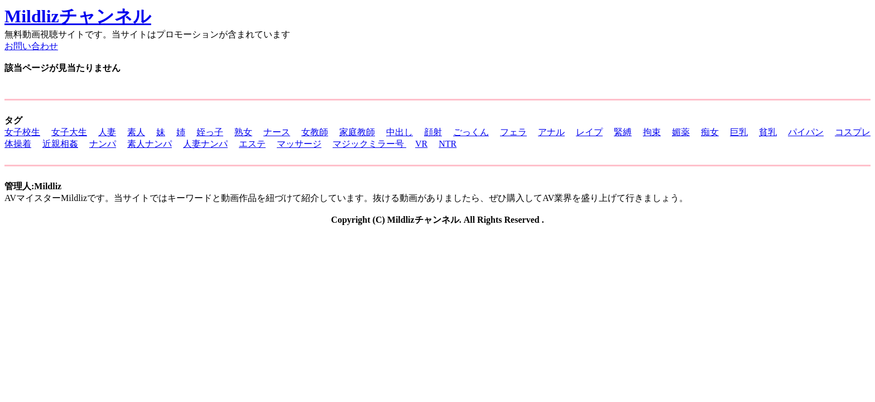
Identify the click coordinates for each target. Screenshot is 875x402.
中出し (399, 132)
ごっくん (471, 132)
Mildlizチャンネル (77, 16)
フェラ (513, 132)
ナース (276, 132)
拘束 (652, 132)
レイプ (589, 132)
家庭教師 (357, 132)
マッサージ (299, 144)
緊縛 (623, 132)
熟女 (243, 132)
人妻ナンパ (205, 144)
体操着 (17, 144)
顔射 (433, 132)
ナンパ (102, 144)
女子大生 (69, 132)
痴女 (710, 132)
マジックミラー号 (369, 144)
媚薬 (681, 132)
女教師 (314, 132)
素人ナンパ (149, 144)
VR (421, 144)
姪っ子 (209, 132)
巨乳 (739, 132)
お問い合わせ (31, 46)
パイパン (806, 132)
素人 (136, 132)
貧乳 (768, 132)
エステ (252, 144)
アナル (551, 132)
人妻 (107, 132)
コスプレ (853, 132)
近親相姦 (60, 144)
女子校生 (22, 132)
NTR (447, 144)
